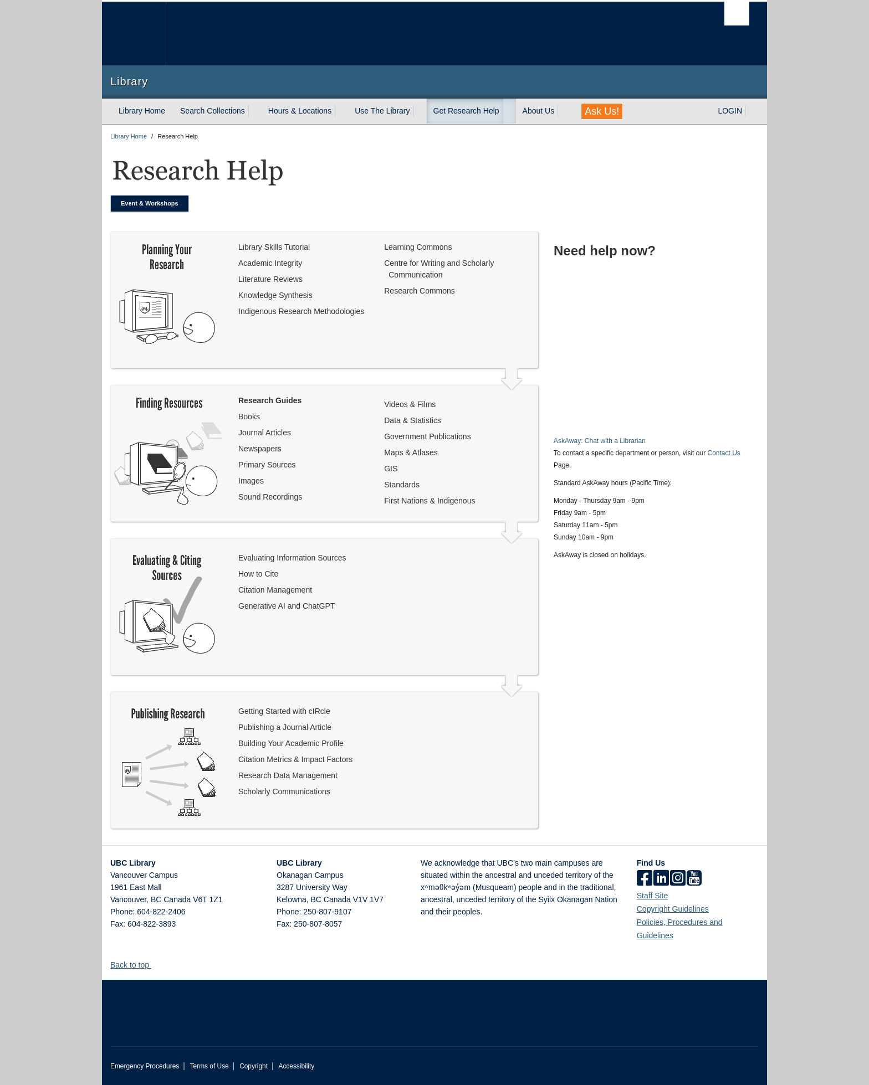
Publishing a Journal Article (284, 727)
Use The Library (382, 110)
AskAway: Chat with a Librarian (600, 441)
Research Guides (269, 400)
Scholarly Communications (284, 791)
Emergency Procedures (144, 1066)
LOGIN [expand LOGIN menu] (730, 110)
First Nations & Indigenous (429, 500)
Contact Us (723, 453)
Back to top (135, 964)
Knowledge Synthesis (275, 295)
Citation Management (275, 589)
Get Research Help (466, 110)
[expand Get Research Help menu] (509, 111)
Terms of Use (209, 1066)
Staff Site (652, 895)
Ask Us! (602, 111)
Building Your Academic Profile (291, 743)
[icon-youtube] (694, 879)
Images (251, 480)
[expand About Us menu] (564, 111)
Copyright (253, 1066)
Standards (402, 484)
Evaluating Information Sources (292, 557)
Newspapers (260, 448)
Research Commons (419, 290)
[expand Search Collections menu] (255, 111)
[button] (155, 964)
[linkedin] (661, 879)
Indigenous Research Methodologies (301, 311)
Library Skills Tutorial (274, 247)
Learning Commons (418, 247)
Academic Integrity (270, 263)
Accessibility (296, 1066)
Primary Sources (266, 464)
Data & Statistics (412, 420)
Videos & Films (410, 404)
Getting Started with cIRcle (284, 711)
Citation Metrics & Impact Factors (295, 759)
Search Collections (212, 110)
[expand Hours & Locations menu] (341, 111)
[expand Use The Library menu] (420, 111)
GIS (390, 468)
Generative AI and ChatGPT (286, 605)
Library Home (142, 110)
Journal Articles (264, 432)
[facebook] (644, 879)
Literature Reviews (270, 279)
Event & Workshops (149, 203)
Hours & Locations (299, 110)
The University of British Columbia (134, 33)
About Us (539, 110)
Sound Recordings (270, 496)
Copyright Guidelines (673, 908)
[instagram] (678, 879)
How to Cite (258, 573)
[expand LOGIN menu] (752, 111)
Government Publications (427, 436)
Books (249, 416)
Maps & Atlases (411, 452)
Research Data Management (288, 775)
